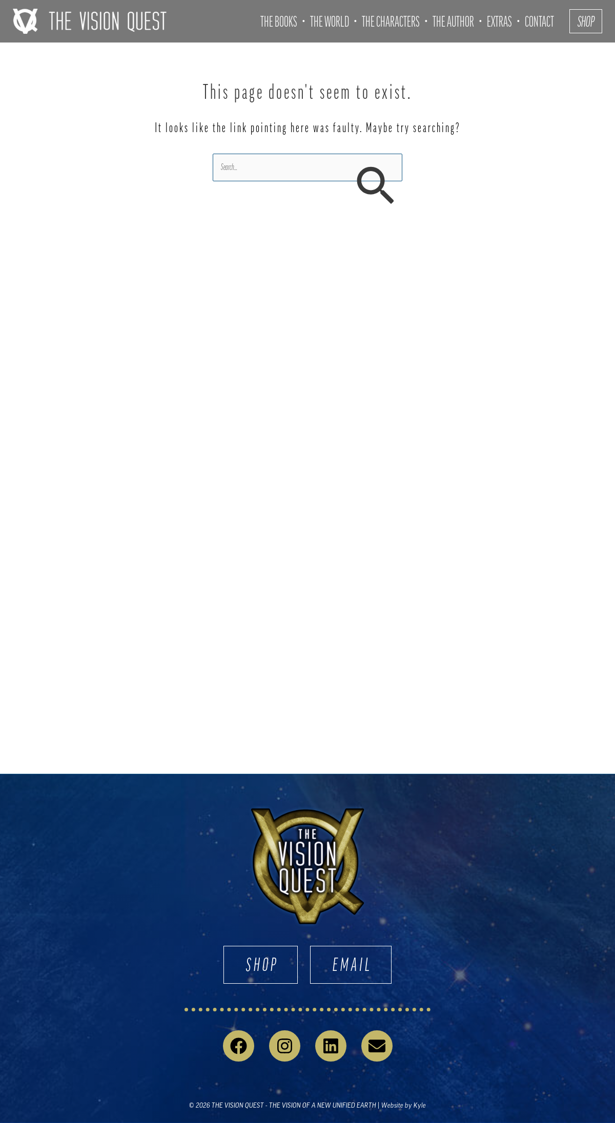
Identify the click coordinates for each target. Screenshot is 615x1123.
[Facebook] (238, 1046)
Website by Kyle (403, 1105)
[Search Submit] (375, 187)
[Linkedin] (330, 1046)
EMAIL (353, 964)
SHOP (262, 964)
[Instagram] (284, 1046)
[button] (585, 21)
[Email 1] (377, 1046)
